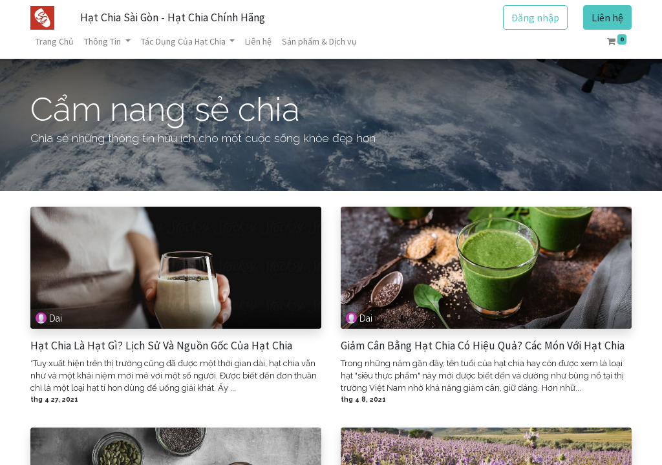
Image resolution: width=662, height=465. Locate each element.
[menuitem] (54, 42)
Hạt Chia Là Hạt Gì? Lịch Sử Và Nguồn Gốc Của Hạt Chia (161, 346)
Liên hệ (607, 17)
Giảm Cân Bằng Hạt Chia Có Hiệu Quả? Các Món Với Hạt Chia (483, 346)
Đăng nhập (535, 17)
